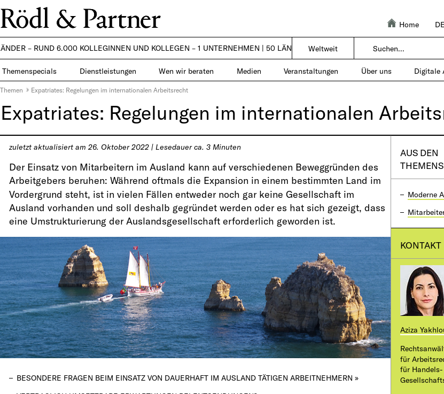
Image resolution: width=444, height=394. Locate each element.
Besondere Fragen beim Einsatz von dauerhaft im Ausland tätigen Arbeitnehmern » (188, 377)
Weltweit (323, 48)
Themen (11, 90)
